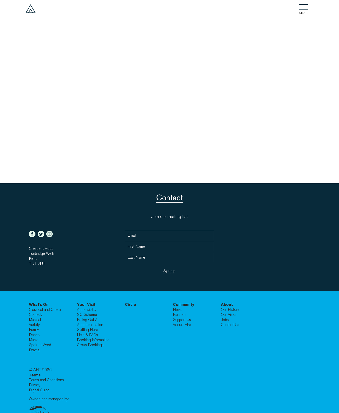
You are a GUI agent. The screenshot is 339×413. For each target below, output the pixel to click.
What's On (38, 304)
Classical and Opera (45, 309)
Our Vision (229, 314)
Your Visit (86, 304)
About (227, 304)
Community (183, 304)
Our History (230, 309)
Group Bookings (90, 345)
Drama (34, 350)
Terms (34, 375)
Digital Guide (39, 390)
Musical (35, 320)
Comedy (35, 314)
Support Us (182, 320)
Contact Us (230, 325)
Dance (34, 335)
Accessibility (86, 309)
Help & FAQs (87, 335)
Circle (130, 304)
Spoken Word (40, 345)
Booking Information (93, 340)
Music (33, 340)
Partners (179, 314)
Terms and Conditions (46, 380)
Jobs (225, 320)
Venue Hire (182, 325)
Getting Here (87, 329)
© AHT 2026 (40, 370)
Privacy (34, 385)
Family (34, 329)
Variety (34, 325)
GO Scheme (87, 314)
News (177, 309)
